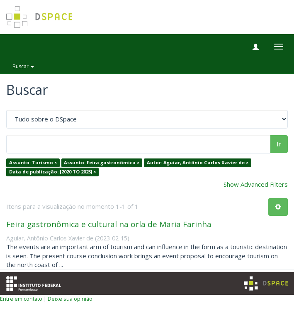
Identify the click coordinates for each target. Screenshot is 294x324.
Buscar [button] (23, 66)
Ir (279, 144)
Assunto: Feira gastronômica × (101, 163)
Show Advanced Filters (256, 184)
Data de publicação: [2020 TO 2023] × (52, 171)
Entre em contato (21, 298)
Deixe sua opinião (70, 298)
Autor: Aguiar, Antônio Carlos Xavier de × (197, 163)
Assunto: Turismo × (33, 163)
